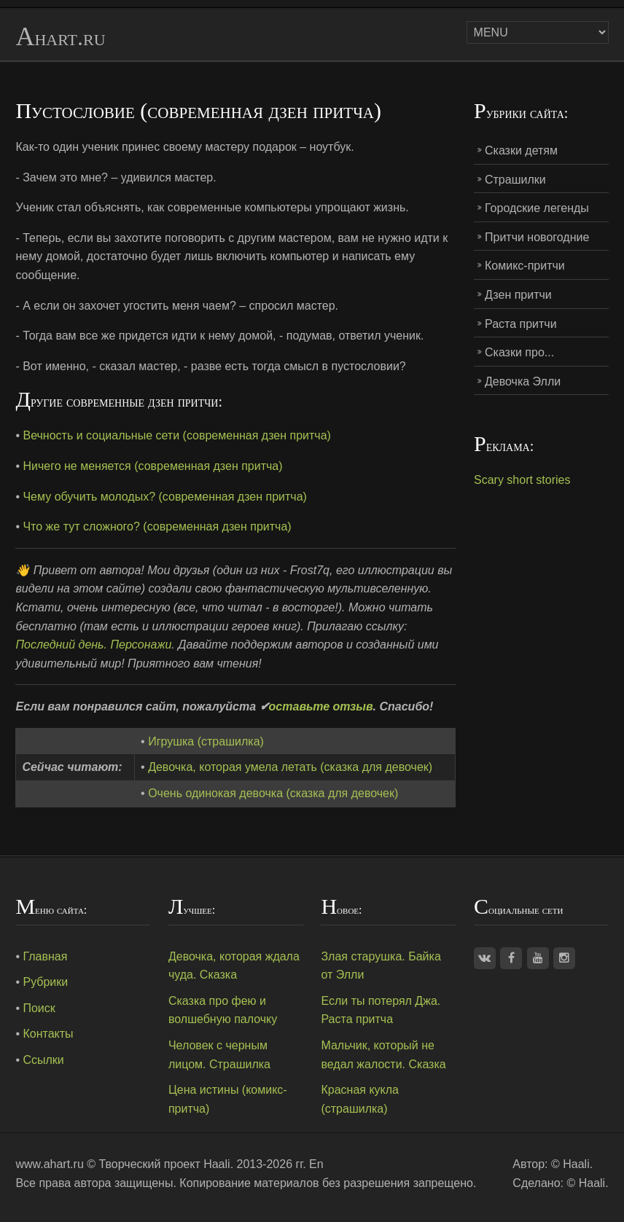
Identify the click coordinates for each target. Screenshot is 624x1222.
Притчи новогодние (537, 237)
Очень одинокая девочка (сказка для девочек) (273, 793)
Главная (45, 956)
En (316, 1164)
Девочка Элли (523, 381)
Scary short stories (522, 480)
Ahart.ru (60, 37)
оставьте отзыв (321, 706)
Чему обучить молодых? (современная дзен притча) (164, 496)
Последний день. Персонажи (93, 644)
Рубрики (45, 982)
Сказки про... (519, 352)
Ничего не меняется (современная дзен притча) (152, 466)
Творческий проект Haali (164, 1164)
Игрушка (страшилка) (206, 741)
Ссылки (43, 1060)
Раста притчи (521, 324)
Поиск (39, 1008)
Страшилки (515, 179)
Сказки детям (521, 150)
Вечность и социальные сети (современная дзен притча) (176, 435)
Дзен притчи (518, 295)
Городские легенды (537, 208)
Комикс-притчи (525, 265)
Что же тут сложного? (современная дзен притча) (157, 526)
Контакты (48, 1033)
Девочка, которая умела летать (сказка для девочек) (290, 767)
